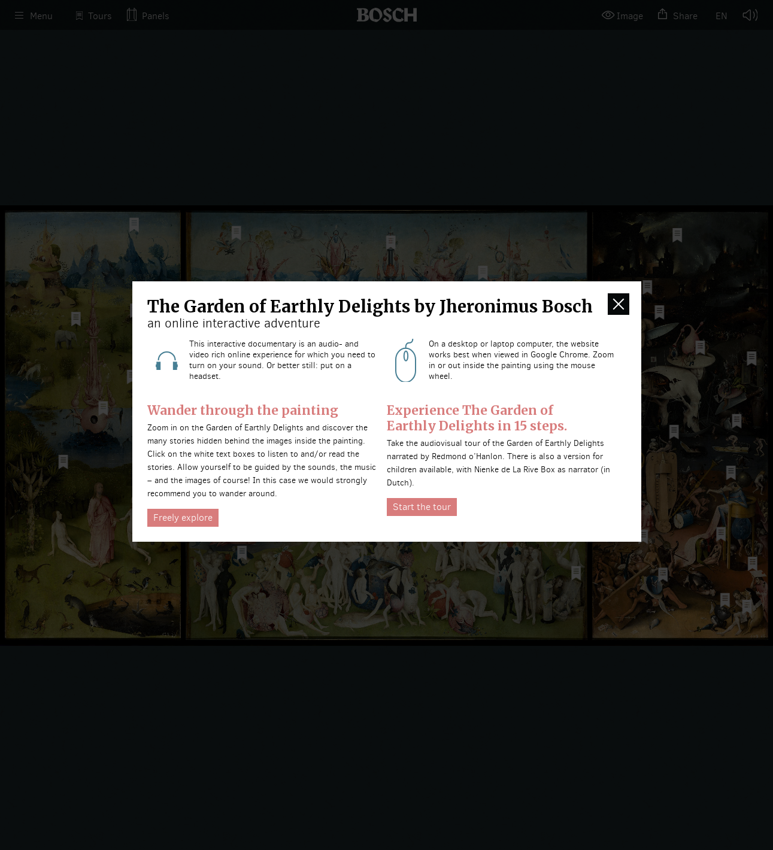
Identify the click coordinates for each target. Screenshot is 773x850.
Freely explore (183, 517)
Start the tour (422, 506)
